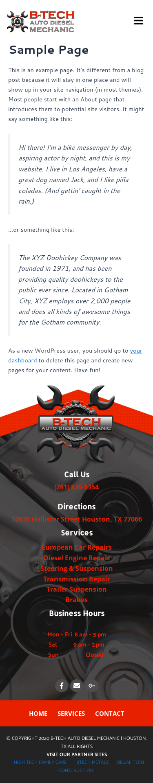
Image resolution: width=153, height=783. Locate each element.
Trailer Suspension (77, 589)
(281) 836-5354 (76, 487)
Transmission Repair (76, 579)
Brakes (76, 599)
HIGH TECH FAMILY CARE (40, 762)
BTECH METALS (92, 762)
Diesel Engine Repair (77, 557)
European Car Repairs (77, 547)
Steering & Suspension (76, 568)
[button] (139, 21)
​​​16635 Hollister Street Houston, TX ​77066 (76, 519)
